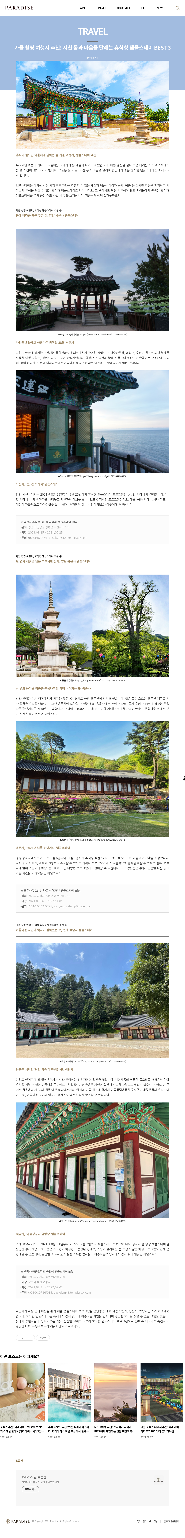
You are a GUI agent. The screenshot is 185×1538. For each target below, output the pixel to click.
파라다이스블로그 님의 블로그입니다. (41, 1482)
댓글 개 (19, 1460)
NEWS (160, 8)
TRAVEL (101, 8)
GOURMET (123, 8)
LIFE (143, 8)
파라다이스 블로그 (34, 1477)
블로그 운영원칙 (171, 1521)
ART (83, 8)
